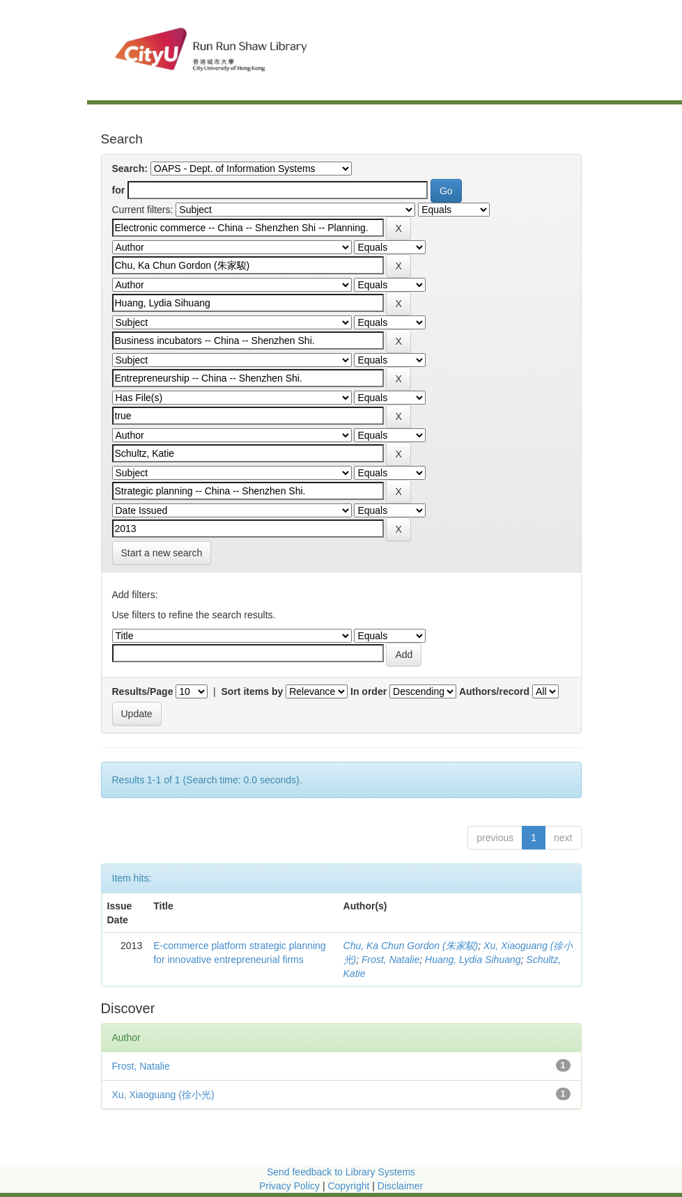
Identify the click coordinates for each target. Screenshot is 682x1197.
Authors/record (494, 691)
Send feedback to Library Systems (341, 1172)
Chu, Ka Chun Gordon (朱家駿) (411, 945)
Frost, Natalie (390, 959)
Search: (130, 168)
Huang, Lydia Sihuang (473, 959)
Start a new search (162, 552)
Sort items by (253, 691)
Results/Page (142, 691)
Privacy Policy (289, 1185)
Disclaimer (400, 1185)
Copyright (349, 1185)
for (118, 190)
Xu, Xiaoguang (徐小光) (163, 1094)
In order (368, 691)
